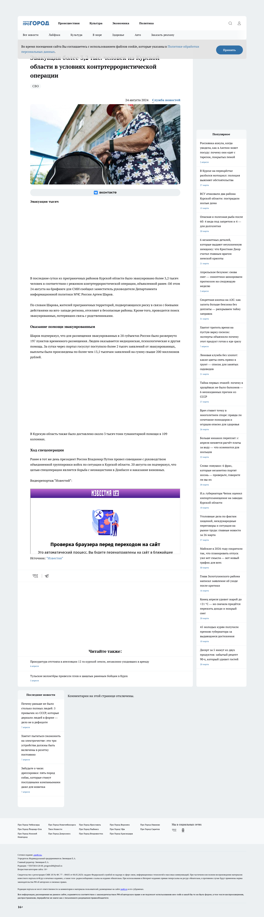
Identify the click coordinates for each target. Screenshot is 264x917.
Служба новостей (166, 100)
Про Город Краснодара (121, 833)
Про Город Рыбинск (89, 829)
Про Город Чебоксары (29, 824)
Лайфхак (54, 35)
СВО (35, 86)
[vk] (36, 575)
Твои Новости (55, 829)
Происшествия (69, 23)
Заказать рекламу (162, 35)
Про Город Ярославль (90, 824)
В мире (97, 35)
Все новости (30, 35)
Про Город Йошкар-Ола (30, 829)
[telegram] (47, 575)
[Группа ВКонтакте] (105, 192)
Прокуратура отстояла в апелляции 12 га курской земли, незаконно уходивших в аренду (105, 664)
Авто (138, 35)
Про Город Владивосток (91, 833)
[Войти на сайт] (239, 23)
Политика (146, 23)
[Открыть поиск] (230, 23)
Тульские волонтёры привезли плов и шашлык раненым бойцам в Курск (105, 678)
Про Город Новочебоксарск (62, 824)
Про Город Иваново (150, 824)
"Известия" (54, 558)
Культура (96, 23)
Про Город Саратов (150, 829)
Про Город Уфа (117, 829)
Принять (229, 50)
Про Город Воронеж (120, 824)
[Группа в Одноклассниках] (183, 830)
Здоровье (118, 35)
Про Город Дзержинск (59, 833)
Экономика (120, 23)
